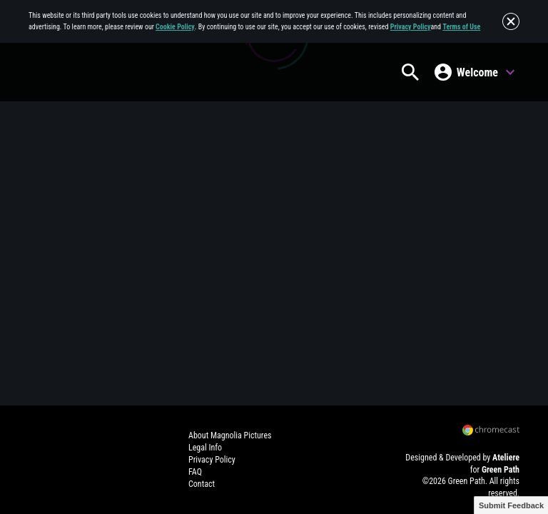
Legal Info (205, 448)
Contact (201, 484)
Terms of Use (461, 27)
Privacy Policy (410, 27)
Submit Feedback (511, 505)
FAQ (195, 472)
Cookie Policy (175, 27)
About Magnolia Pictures (229, 435)
